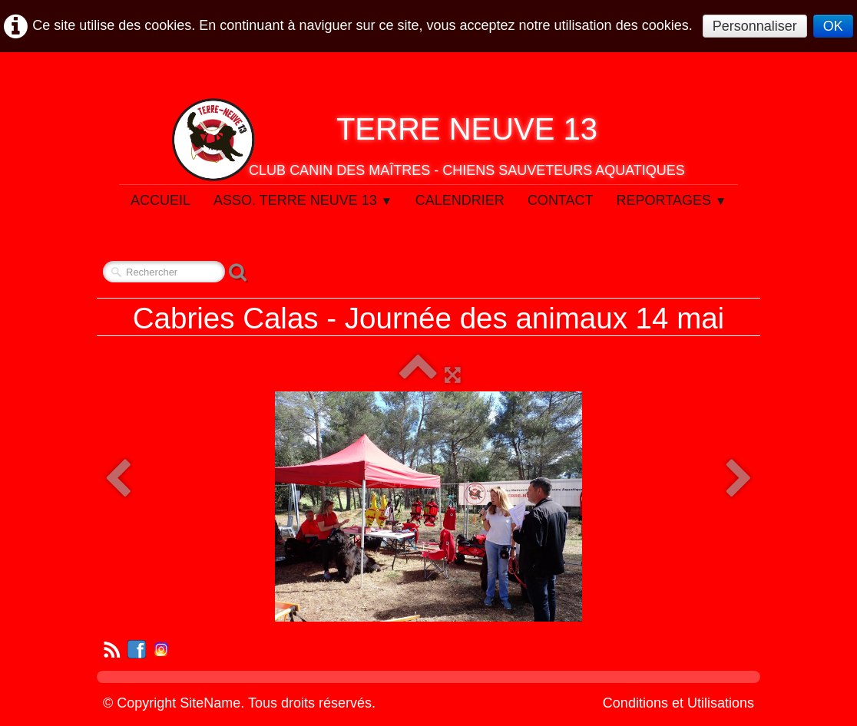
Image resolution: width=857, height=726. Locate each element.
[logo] (428, 139)
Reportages (672, 200)
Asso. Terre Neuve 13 (302, 200)
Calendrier (460, 200)
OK (833, 26)
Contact (561, 200)
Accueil (160, 200)
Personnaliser (755, 26)
